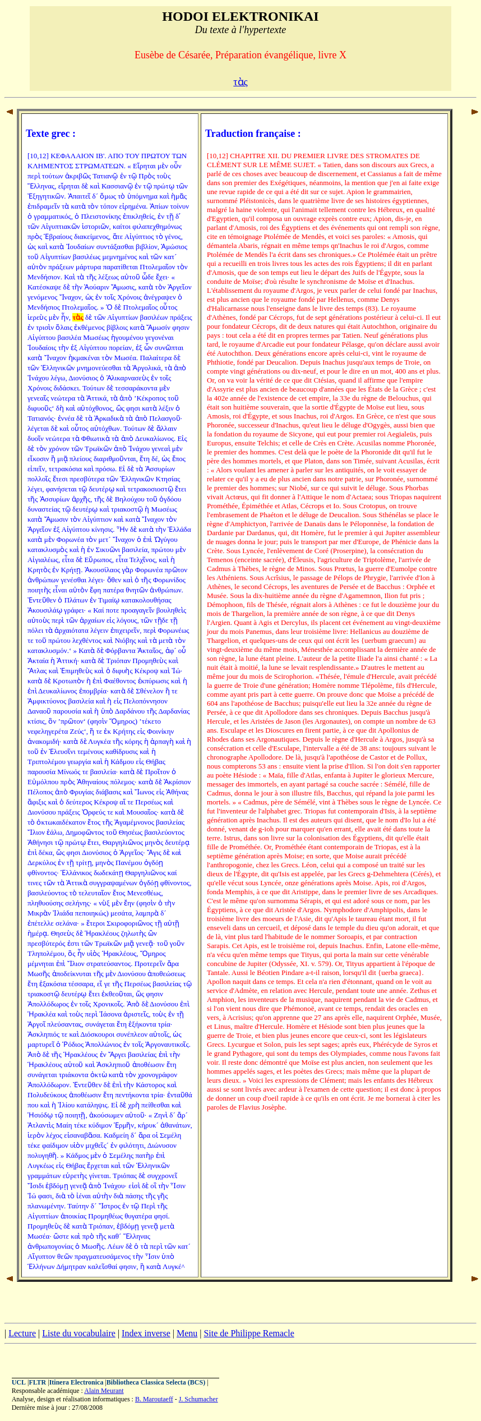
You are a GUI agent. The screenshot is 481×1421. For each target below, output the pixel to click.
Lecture (22, 1333)
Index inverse (146, 1333)
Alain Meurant (103, 1391)
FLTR (37, 1382)
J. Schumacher (198, 1399)
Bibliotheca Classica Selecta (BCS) (156, 1382)
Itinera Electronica (76, 1382)
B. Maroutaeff (154, 1399)
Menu (187, 1333)
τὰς (240, 82)
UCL (19, 1382)
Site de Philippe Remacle (248, 1333)
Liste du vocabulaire (78, 1333)
